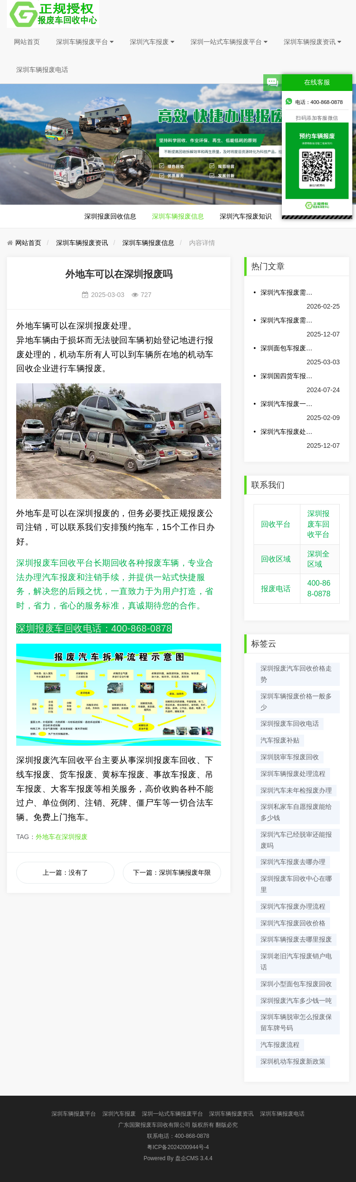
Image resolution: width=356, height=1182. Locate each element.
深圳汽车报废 (152, 42)
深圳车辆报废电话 (42, 69)
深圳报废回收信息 (110, 216)
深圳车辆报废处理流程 (293, 773)
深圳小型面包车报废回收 (296, 984)
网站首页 (27, 41)
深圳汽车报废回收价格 (293, 923)
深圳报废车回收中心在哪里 (296, 884)
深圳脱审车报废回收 (290, 757)
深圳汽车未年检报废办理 (296, 790)
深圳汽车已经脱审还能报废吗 (296, 840)
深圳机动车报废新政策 (293, 1061)
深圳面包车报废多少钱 (287, 348)
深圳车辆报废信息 (178, 216)
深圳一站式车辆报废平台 (229, 42)
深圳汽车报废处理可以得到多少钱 (287, 431)
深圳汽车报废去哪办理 (293, 862)
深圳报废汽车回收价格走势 (296, 674)
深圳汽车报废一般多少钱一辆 (287, 403)
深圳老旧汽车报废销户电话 (296, 961)
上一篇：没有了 (65, 872)
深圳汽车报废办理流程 (293, 906)
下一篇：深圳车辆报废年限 (172, 872)
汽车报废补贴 (280, 740)
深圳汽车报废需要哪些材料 (287, 292)
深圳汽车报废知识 (246, 216)
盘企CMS (178, 1158)
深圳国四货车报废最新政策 (287, 376)
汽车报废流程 (280, 1044)
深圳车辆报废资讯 (312, 42)
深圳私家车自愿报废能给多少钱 (296, 812)
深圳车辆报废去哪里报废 (296, 939)
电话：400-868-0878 (314, 101)
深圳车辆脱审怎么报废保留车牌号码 (296, 1022)
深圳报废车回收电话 (290, 723)
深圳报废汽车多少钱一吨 (296, 1000)
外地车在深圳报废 (62, 836)
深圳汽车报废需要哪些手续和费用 (287, 320)
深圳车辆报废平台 (85, 42)
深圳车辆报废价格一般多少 (296, 701)
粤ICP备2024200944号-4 (178, 1147)
